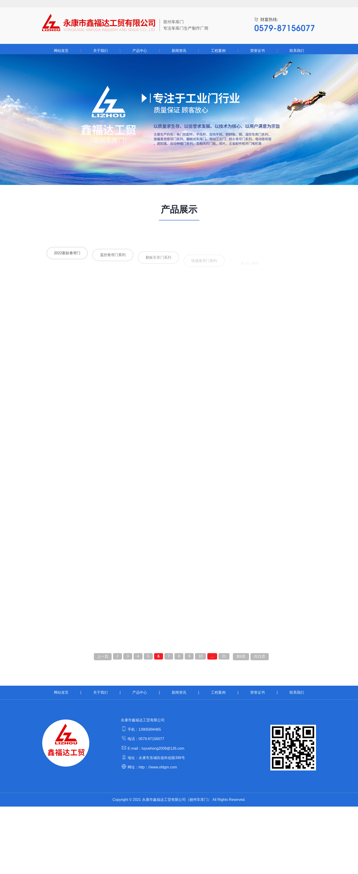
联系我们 (297, 51)
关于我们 (100, 51)
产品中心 (139, 51)
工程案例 (218, 51)
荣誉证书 (257, 51)
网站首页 (61, 51)
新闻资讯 (179, 51)
